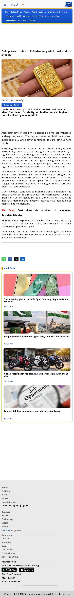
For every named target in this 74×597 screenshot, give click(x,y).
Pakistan (27, 12)
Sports (64, 12)
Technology (9, 16)
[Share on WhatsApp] (4, 259)
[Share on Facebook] (10, 259)
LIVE (23, 4)
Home (6, 12)
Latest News (16, 12)
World (34, 12)
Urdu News (22, 20)
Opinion (32, 20)
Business (42, 12)
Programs (27, 16)
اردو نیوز (14, 4)
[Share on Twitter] (16, 259)
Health (18, 16)
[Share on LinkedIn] (22, 259)
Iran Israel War (10, 20)
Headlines (56, 16)
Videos (47, 16)
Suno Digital (38, 16)
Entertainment (54, 12)
